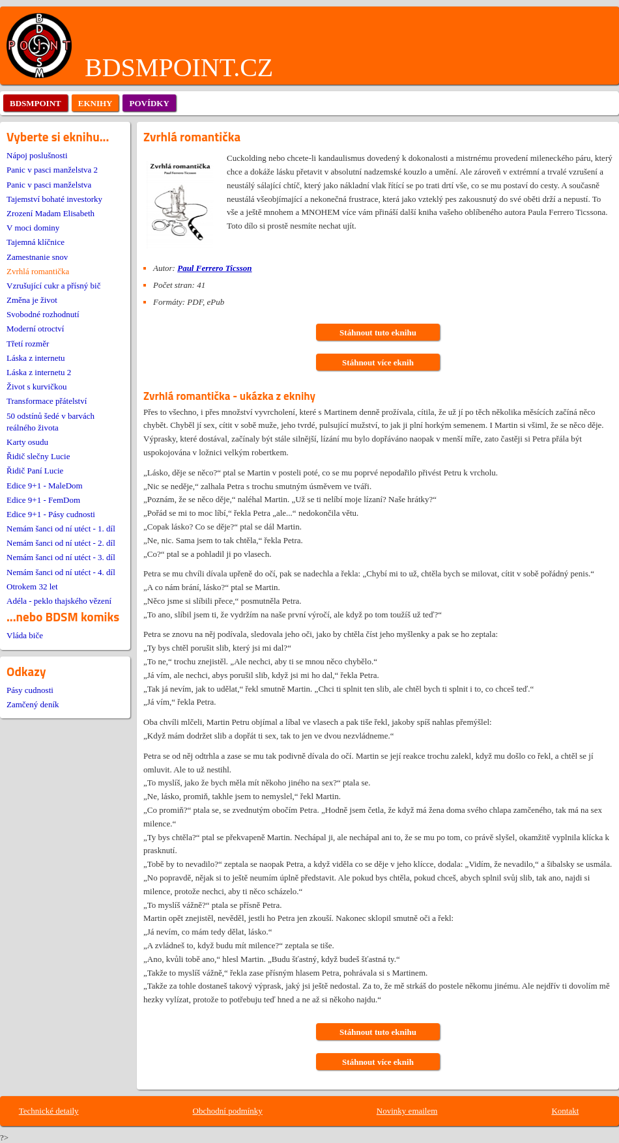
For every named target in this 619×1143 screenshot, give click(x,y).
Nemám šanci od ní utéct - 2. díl (61, 543)
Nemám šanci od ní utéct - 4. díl (61, 572)
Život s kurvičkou (36, 386)
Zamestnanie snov (37, 257)
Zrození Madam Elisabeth (50, 213)
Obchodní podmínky (228, 1111)
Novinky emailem (407, 1111)
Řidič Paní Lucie (35, 470)
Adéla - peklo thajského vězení (59, 601)
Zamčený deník (33, 704)
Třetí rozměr (28, 343)
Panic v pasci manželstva (49, 185)
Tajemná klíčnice (36, 242)
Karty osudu (27, 442)
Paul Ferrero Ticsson (214, 268)
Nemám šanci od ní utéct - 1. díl (61, 528)
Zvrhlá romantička (38, 271)
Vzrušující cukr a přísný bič (53, 285)
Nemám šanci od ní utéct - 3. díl (61, 557)
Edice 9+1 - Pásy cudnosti (51, 514)
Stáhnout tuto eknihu (377, 332)
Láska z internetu (36, 358)
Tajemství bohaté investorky (54, 199)
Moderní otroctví (35, 328)
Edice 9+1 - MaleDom (45, 485)
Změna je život (32, 300)
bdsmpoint (35, 103)
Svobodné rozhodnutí (43, 314)
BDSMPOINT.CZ (179, 67)
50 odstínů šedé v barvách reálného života (50, 421)
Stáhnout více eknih (378, 362)
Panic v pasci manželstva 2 (52, 170)
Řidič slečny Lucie (38, 456)
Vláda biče (25, 635)
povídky (149, 103)
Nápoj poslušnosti (37, 155)
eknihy (95, 103)
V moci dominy (33, 228)
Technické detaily (49, 1111)
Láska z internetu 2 (39, 372)
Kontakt (565, 1111)
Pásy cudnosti (30, 690)
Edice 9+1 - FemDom (43, 500)
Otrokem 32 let (32, 586)
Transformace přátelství (47, 401)
